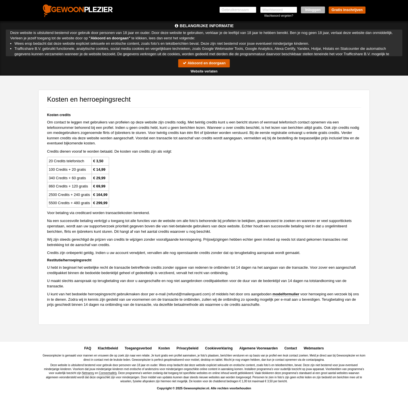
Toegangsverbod (138, 348)
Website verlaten (203, 71)
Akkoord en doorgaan (204, 63)
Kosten (164, 348)
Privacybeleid (187, 348)
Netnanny (88, 373)
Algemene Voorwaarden (258, 348)
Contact (290, 348)
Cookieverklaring (219, 348)
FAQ (87, 348)
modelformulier (286, 294)
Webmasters (314, 348)
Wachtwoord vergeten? (278, 15)
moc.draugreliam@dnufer (188, 294)
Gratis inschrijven (347, 10)
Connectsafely (108, 373)
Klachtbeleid (108, 348)
